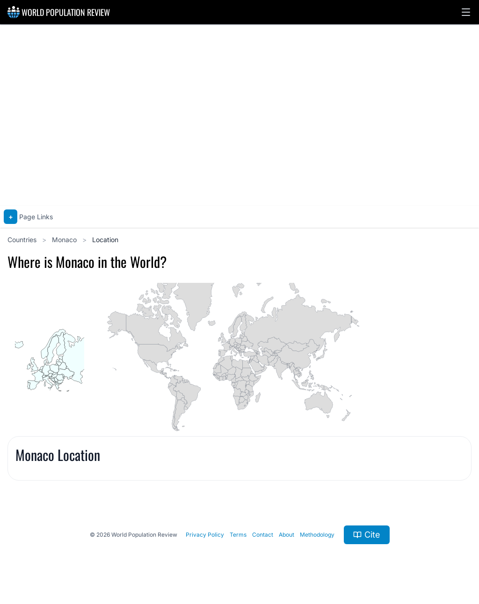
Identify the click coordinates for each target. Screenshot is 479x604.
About (286, 534)
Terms (238, 534)
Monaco (65, 240)
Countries (22, 240)
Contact (262, 534)
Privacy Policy (205, 534)
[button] (466, 12)
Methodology (317, 534)
